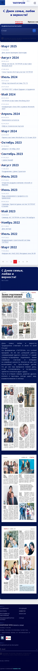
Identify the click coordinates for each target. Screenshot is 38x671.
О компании (4, 608)
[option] (19, 22)
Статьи (21, 618)
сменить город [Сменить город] (18, 625)
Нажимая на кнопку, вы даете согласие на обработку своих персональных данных (20, 38)
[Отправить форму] (34, 30)
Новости (19, 22)
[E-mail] (19, 649)
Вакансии (22, 614)
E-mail (4, 31)
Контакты (3, 611)
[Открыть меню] (34, 3)
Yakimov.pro (17, 668)
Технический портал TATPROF (7, 619)
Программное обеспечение (4, 614)
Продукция (23, 608)
